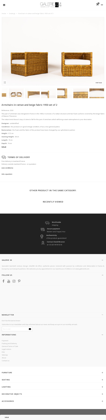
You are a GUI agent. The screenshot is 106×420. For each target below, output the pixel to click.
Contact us (5, 361)
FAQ (3, 352)
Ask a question (7, 174)
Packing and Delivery (9, 343)
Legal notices (6, 349)
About (4, 358)
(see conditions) (7, 168)
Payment (5, 341)
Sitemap (5, 355)
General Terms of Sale (10, 346)
